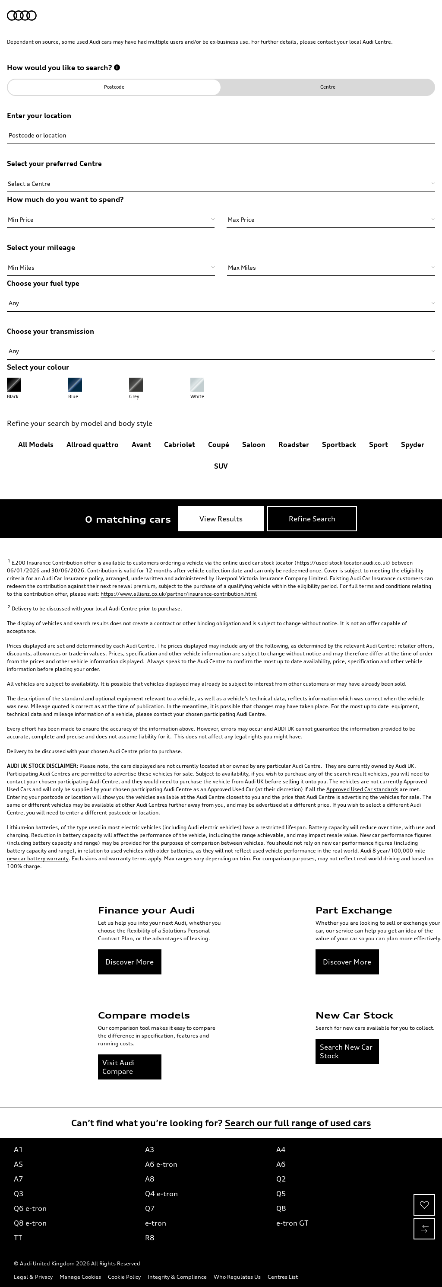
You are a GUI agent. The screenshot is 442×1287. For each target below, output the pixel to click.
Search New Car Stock (346, 1051)
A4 (281, 1149)
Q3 (19, 1193)
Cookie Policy (124, 1277)
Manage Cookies (80, 1277)
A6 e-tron (161, 1164)
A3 (150, 1149)
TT (18, 1237)
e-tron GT (292, 1223)
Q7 (150, 1208)
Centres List (283, 1277)
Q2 (281, 1179)
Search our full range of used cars (298, 1123)
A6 (281, 1164)
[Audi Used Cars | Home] (22, 15)
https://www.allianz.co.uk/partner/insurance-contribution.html (179, 594)
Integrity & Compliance (177, 1277)
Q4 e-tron (161, 1193)
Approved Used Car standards (362, 789)
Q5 (281, 1193)
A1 (18, 1149)
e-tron (155, 1223)
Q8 (281, 1208)
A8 (150, 1179)
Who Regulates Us (237, 1277)
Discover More (129, 962)
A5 (18, 1164)
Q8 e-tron (30, 1223)
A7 (18, 1179)
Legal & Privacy (33, 1277)
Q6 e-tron (30, 1208)
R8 (150, 1237)
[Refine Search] (312, 518)
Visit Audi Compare (118, 1067)
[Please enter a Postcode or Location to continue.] (221, 127)
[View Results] (221, 518)
